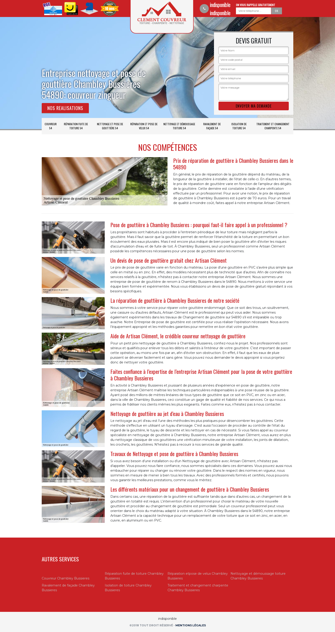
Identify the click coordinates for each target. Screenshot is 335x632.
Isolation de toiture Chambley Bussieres (128, 587)
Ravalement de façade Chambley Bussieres (68, 587)
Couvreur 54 (51, 126)
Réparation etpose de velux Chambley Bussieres (198, 576)
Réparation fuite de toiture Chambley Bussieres (134, 576)
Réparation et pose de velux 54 (144, 126)
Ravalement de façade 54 (212, 126)
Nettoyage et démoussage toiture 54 (179, 126)
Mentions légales (190, 625)
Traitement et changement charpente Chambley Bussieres (198, 587)
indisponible (220, 4)
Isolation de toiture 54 (239, 126)
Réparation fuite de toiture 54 (76, 126)
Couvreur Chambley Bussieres (65, 578)
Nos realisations (65, 108)
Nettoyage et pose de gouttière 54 (110, 126)
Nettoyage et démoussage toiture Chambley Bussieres (258, 576)
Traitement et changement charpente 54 (272, 126)
